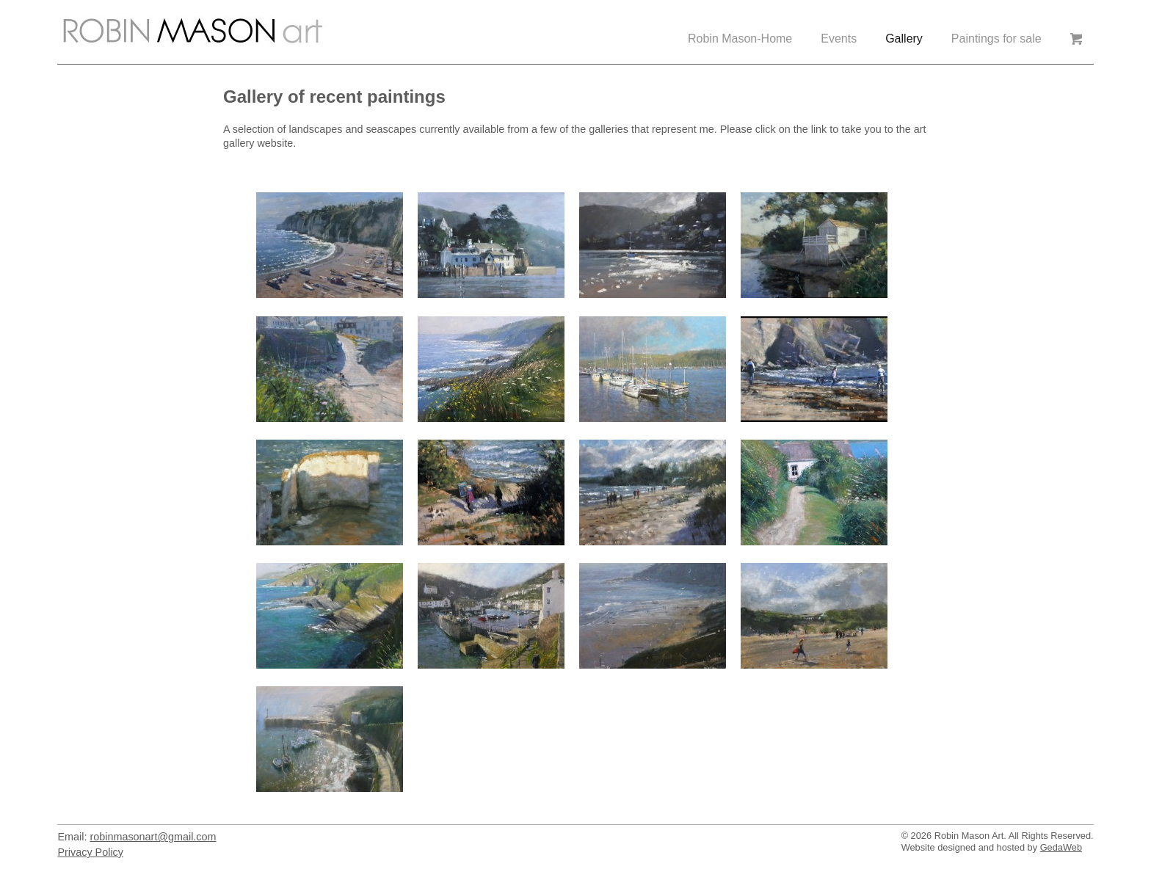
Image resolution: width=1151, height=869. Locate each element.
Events (839, 38)
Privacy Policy (90, 852)
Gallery (904, 38)
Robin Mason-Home (740, 38)
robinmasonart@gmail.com (153, 837)
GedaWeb (1061, 847)
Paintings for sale (996, 38)
